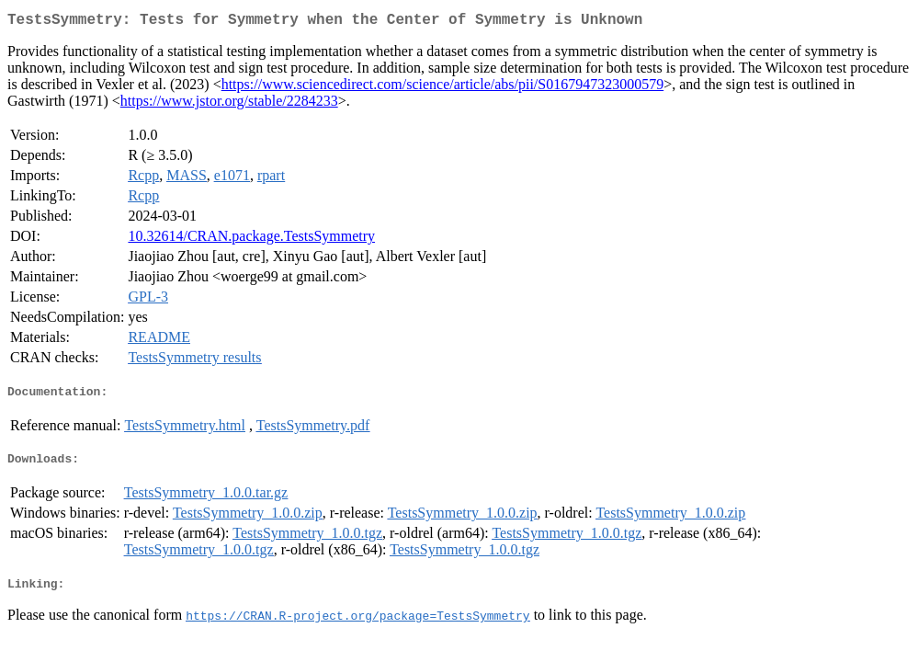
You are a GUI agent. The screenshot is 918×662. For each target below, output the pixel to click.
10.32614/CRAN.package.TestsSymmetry (251, 239)
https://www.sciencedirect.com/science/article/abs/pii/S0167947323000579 (442, 88)
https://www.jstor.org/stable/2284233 (229, 104)
